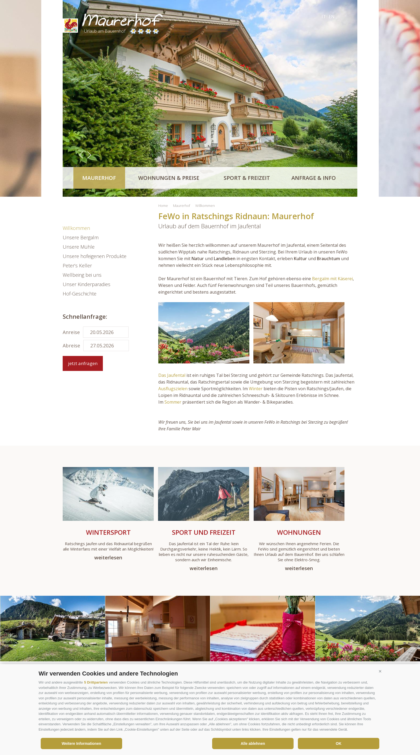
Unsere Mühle (79, 247)
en (332, 17)
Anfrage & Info (313, 177)
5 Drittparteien (96, 682)
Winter (255, 389)
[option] (210, 98)
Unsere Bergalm (81, 237)
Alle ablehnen (253, 743)
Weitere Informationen (81, 743)
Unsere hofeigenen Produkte (94, 256)
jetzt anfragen (83, 363)
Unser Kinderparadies (86, 284)
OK (339, 743)
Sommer (172, 402)
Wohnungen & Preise (168, 177)
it (324, 17)
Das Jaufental (172, 375)
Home (163, 205)
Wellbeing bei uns (82, 275)
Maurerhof (99, 177)
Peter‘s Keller (77, 265)
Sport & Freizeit (247, 177)
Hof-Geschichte (79, 293)
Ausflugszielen (173, 389)
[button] (380, 671)
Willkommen (76, 228)
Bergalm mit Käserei (332, 279)
